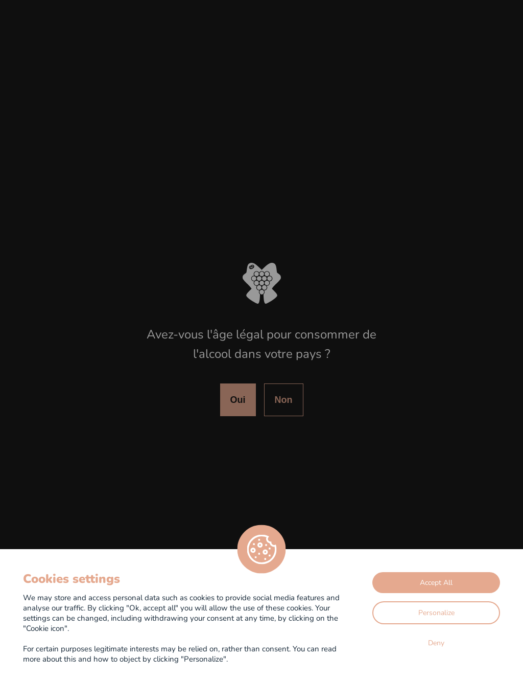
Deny (436, 642)
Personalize (436, 612)
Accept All (436, 582)
